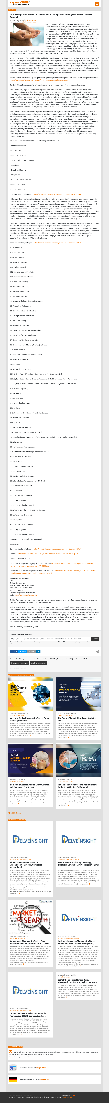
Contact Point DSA (43, 1097)
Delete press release (19, 663)
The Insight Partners (64, 977)
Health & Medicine (30, 20)
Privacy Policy (20, 1097)
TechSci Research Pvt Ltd (28, 22)
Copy (95, 639)
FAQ (9, 1097)
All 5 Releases (14, 813)
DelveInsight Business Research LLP (20, 859)
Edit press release (38, 663)
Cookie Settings (67, 1097)
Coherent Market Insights (17, 938)
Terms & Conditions (31, 1097)
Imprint (13, 1097)
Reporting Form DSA (55, 1097)
